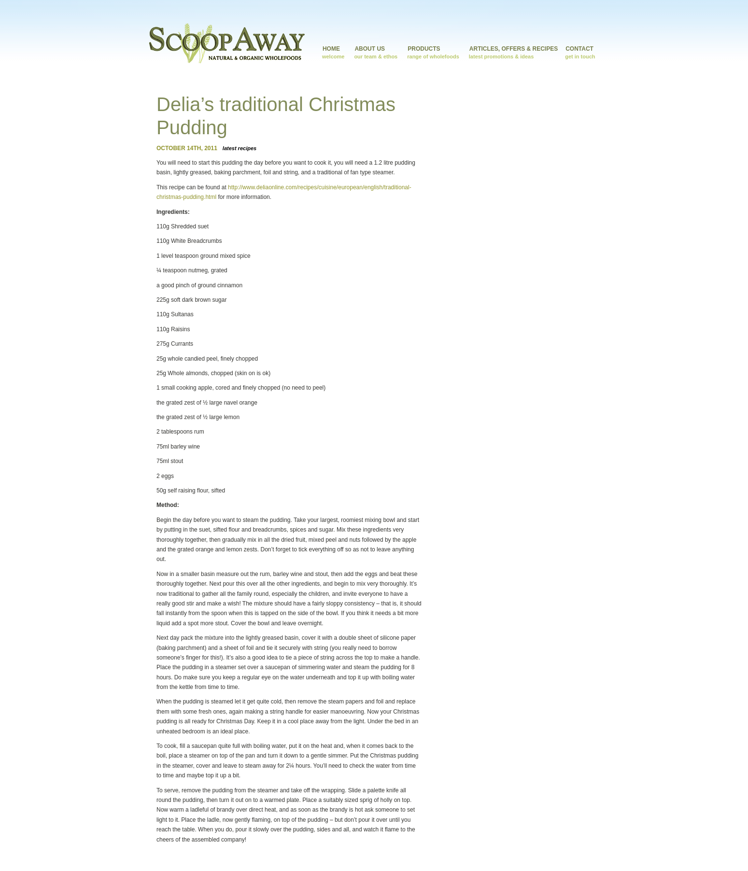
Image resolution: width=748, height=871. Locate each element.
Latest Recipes (239, 148)
